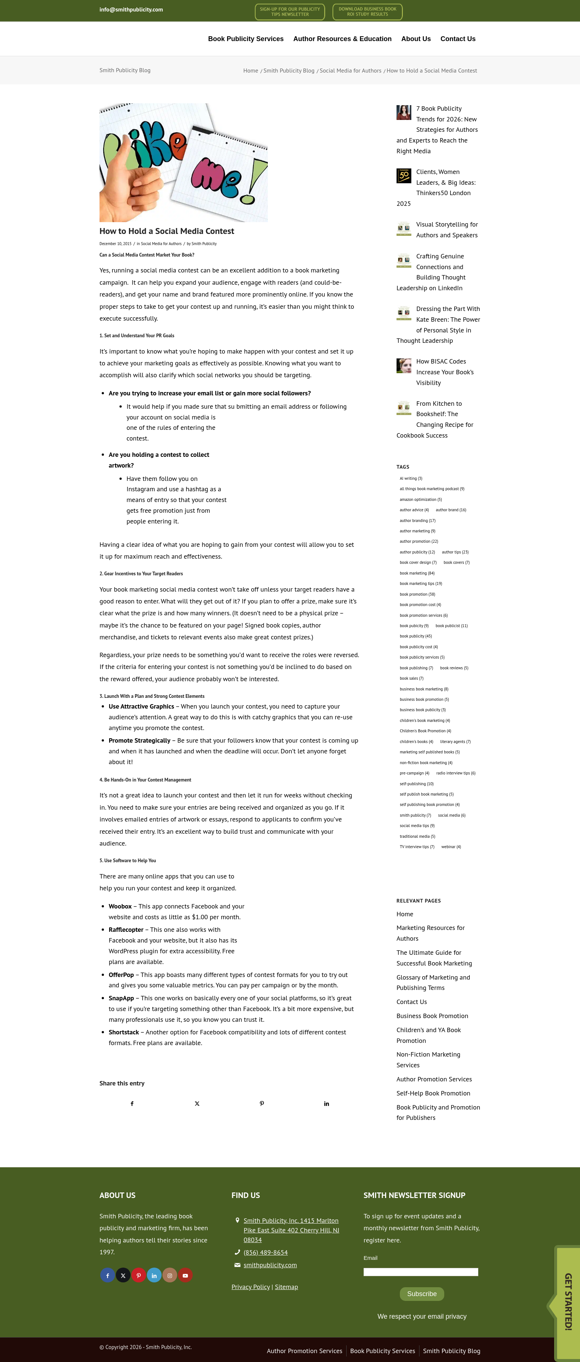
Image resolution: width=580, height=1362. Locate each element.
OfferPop (121, 974)
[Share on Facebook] (132, 1103)
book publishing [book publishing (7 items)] (416, 667)
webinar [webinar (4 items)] (451, 846)
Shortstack (124, 1032)
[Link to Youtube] (185, 1275)
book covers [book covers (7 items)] (457, 562)
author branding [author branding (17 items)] (418, 520)
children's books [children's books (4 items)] (416, 741)
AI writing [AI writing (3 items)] (411, 478)
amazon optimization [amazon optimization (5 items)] (421, 499)
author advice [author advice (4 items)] (414, 509)
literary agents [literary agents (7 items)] (455, 741)
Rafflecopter (126, 929)
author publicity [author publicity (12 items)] (417, 552)
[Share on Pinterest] (262, 1103)
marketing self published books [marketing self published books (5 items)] (430, 751)
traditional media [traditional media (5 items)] (417, 836)
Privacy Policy (251, 1286)
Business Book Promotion (432, 1015)
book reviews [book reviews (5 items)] (454, 667)
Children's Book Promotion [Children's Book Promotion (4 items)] (425, 730)
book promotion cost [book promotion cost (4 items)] (420, 604)
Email (371, 1258)
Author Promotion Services (434, 1079)
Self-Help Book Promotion (434, 1093)
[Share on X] (197, 1103)
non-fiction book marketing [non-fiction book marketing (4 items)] (426, 762)
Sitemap (286, 1286)
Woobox (120, 906)
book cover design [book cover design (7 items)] (418, 562)
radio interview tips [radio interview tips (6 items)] (456, 773)
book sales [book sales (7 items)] (412, 678)
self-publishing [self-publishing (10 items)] (417, 783)
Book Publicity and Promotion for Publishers (438, 1112)
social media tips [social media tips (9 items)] (417, 825)
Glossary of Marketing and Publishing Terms (433, 982)
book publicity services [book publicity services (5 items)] (422, 657)
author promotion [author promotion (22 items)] (419, 541)
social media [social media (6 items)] (452, 815)
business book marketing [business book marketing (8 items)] (424, 689)
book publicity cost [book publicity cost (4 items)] (419, 646)
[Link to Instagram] (169, 1275)
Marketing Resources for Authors (431, 933)
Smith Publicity (204, 243)
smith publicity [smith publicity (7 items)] (415, 815)
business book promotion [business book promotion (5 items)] (424, 699)
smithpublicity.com (270, 1265)
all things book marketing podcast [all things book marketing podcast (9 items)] (432, 488)
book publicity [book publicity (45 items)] (416, 636)
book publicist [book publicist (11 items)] (452, 625)
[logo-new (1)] (150, 39)
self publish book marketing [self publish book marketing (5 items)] (427, 794)
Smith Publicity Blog (125, 70)
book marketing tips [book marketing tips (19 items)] (421, 583)
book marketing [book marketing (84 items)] (417, 573)
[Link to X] (123, 1275)
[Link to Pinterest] (138, 1275)
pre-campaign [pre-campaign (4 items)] (414, 773)
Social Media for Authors (161, 243)
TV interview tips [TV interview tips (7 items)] (417, 846)
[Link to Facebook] (107, 1275)
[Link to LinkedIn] (154, 1275)
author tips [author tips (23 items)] (455, 552)
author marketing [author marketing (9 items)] (417, 530)
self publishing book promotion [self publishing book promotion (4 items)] (430, 804)
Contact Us (412, 1001)
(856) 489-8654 (266, 1252)
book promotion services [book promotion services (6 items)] (424, 615)
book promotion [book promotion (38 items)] (417, 594)
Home (405, 914)
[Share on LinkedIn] (326, 1103)
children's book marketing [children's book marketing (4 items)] (425, 720)
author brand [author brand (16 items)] (451, 509)
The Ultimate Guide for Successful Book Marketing (434, 957)
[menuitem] (290, 12)
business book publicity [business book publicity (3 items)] (423, 709)
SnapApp (121, 998)
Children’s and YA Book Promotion (429, 1035)
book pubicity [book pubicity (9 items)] (414, 625)
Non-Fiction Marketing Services (429, 1059)
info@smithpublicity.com (131, 9)
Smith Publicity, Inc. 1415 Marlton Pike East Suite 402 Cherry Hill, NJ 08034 (292, 1230)
